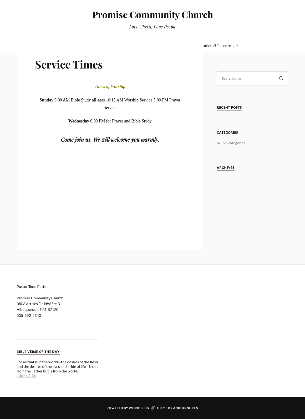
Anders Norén (185, 408)
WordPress (139, 408)
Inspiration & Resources (214, 45)
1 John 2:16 (26, 375)
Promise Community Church (152, 14)
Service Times (69, 64)
